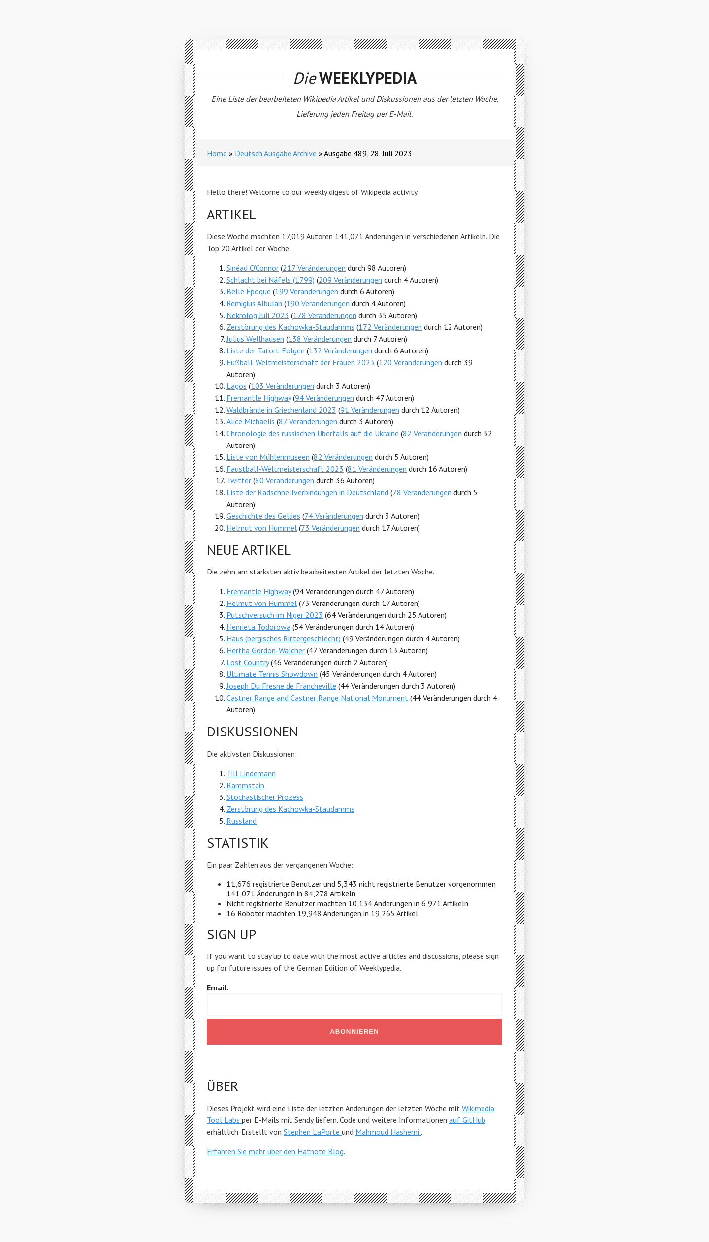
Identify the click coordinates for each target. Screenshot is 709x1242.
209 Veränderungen (350, 280)
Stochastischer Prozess (264, 797)
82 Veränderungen (432, 433)
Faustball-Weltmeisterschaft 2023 (285, 469)
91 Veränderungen (369, 409)
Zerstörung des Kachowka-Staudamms (290, 327)
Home (217, 153)
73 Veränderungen (330, 528)
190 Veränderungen (318, 303)
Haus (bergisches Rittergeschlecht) (283, 638)
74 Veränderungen (333, 516)
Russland (241, 821)
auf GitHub (467, 1120)
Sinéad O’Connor (252, 268)
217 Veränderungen (314, 268)
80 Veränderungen (284, 480)
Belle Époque (248, 291)
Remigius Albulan (254, 303)
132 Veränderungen (340, 350)
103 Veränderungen (282, 386)
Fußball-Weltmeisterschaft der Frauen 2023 (300, 362)
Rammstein (245, 785)
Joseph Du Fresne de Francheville (281, 686)
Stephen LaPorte (313, 1132)
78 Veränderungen (421, 492)
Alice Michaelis (250, 421)
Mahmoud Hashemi (388, 1132)
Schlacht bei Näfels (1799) (270, 280)
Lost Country (247, 662)
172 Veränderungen (390, 327)
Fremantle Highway (258, 398)
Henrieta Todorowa (258, 627)
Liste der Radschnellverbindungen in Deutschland (307, 492)
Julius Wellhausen (255, 339)
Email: (217, 987)
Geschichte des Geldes (263, 516)
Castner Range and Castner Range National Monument (317, 697)
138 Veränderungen (320, 339)
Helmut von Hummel (261, 528)
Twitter (238, 480)
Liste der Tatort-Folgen (265, 350)
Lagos (236, 386)
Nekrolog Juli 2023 (257, 315)
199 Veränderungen (306, 291)
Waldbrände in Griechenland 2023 (281, 409)
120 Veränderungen (410, 362)
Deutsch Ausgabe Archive (276, 153)
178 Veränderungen (324, 315)
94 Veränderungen (324, 398)
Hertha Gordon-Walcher (265, 650)
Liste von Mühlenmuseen (268, 457)
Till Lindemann (251, 773)
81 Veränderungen (377, 469)
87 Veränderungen (308, 421)
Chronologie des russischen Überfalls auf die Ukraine (312, 433)
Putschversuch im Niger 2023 (274, 615)
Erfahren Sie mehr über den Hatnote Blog (275, 1151)
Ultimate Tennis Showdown (272, 674)
